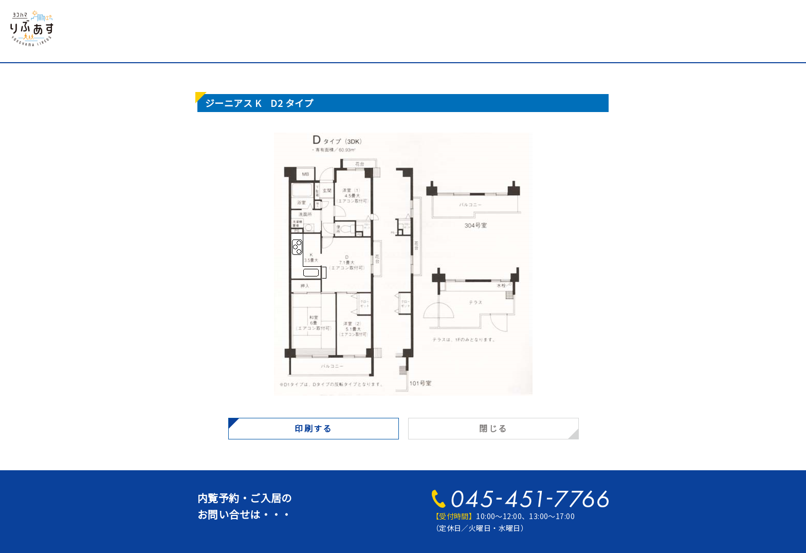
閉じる (493, 428)
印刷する (314, 428)
